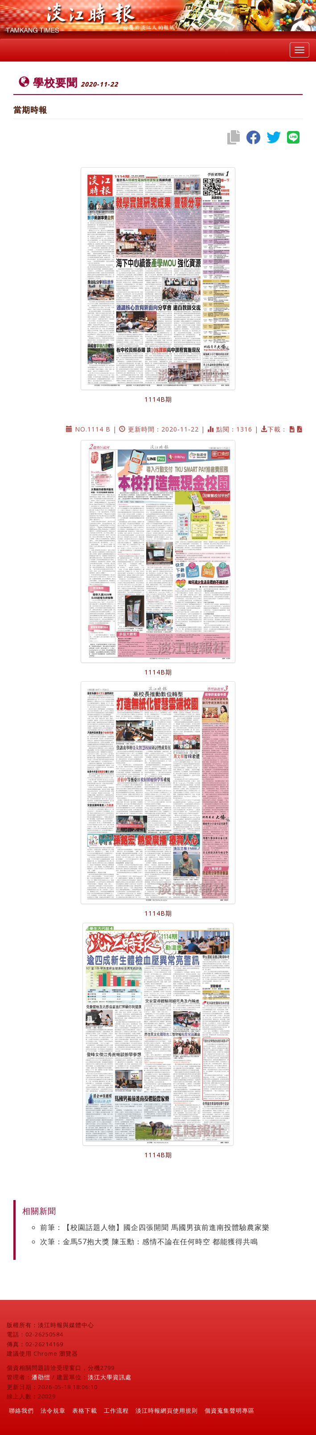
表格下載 (84, 1410)
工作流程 (116, 1410)
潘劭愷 (41, 1377)
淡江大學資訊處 (109, 1377)
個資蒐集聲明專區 (229, 1410)
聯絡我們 (21, 1410)
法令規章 (53, 1410)
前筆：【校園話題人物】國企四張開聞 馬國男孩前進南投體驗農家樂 (155, 1227)
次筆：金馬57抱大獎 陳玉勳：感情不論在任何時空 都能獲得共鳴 (149, 1241)
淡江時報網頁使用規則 (166, 1410)
